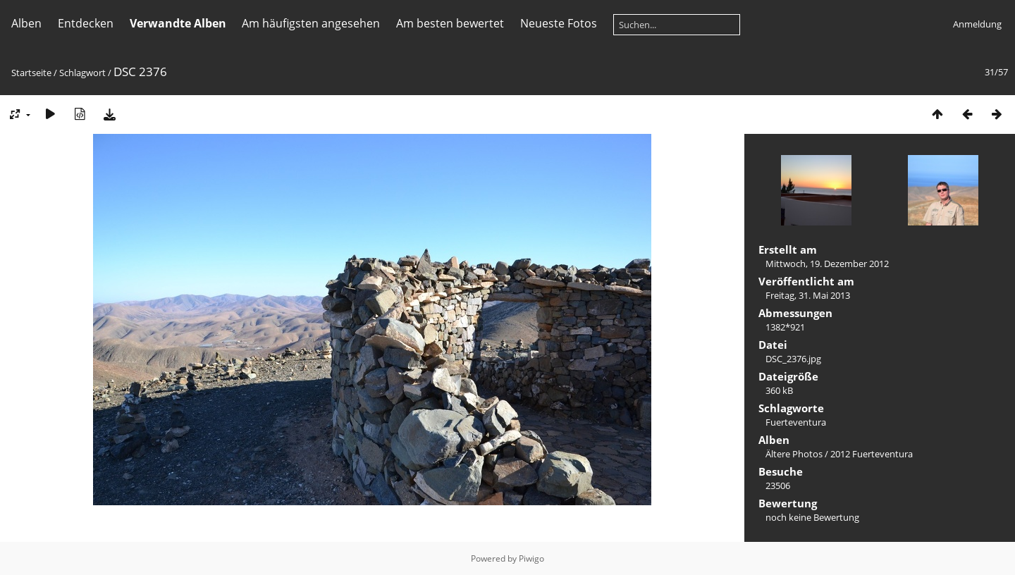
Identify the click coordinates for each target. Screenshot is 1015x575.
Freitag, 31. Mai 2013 (807, 295)
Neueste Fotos (558, 23)
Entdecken (85, 23)
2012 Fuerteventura (871, 453)
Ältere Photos (794, 453)
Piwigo (531, 558)
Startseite (31, 72)
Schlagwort (82, 72)
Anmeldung (977, 24)
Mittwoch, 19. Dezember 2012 (827, 263)
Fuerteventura (795, 422)
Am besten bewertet (450, 23)
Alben (26, 23)
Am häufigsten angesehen (311, 23)
